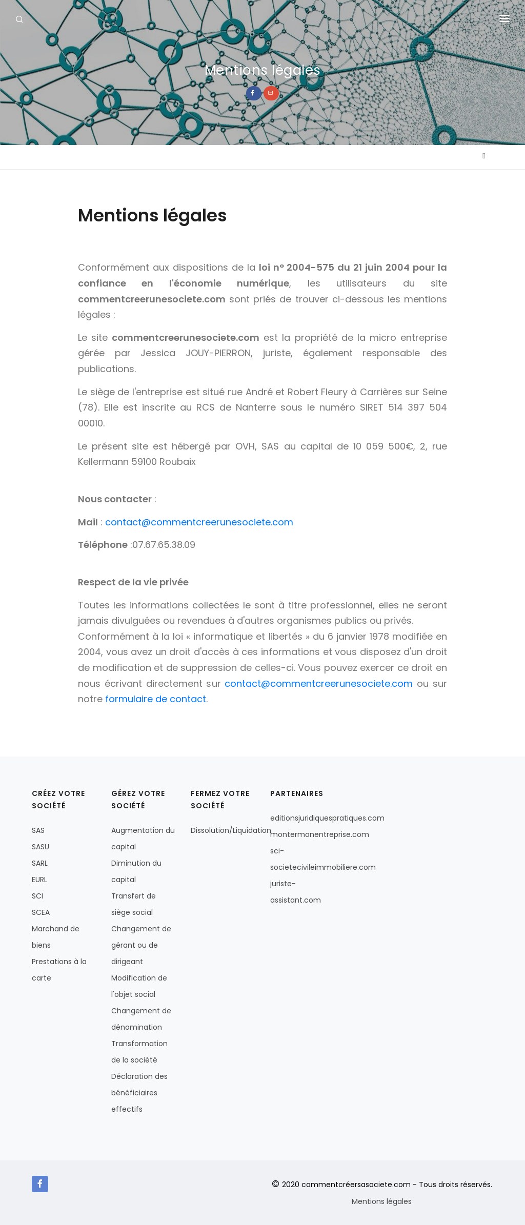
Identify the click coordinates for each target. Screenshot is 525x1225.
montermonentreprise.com (319, 834)
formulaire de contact (155, 698)
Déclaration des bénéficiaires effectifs (139, 1092)
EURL (39, 879)
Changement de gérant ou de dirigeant (141, 945)
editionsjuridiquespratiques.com (327, 818)
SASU (40, 847)
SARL (40, 863)
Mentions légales (382, 1201)
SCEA (41, 912)
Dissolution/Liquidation (231, 830)
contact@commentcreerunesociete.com (199, 522)
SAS (38, 830)
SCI (37, 896)
